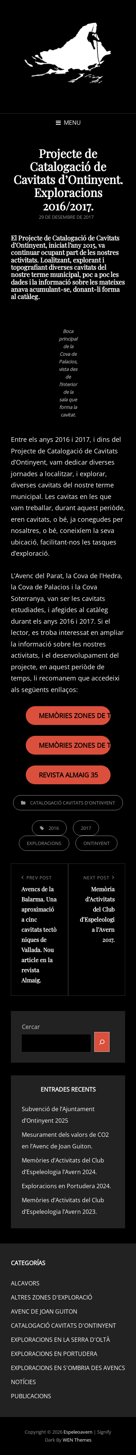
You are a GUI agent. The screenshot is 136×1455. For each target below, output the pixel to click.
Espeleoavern (77, 1432)
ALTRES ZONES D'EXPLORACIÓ (51, 1297)
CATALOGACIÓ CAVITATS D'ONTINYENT (72, 802)
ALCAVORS (25, 1283)
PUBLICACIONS (31, 1396)
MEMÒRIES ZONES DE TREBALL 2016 (75, 715)
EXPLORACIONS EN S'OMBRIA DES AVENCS (68, 1368)
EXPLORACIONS (44, 843)
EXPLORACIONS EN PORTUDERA (54, 1354)
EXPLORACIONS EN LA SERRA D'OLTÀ (60, 1340)
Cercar (31, 1027)
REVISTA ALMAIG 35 (68, 775)
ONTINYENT (96, 843)
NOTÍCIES (23, 1382)
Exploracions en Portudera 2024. (66, 1186)
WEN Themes (77, 1440)
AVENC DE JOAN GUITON (44, 1311)
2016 (54, 828)
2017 (86, 828)
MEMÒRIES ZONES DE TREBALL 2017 (75, 745)
